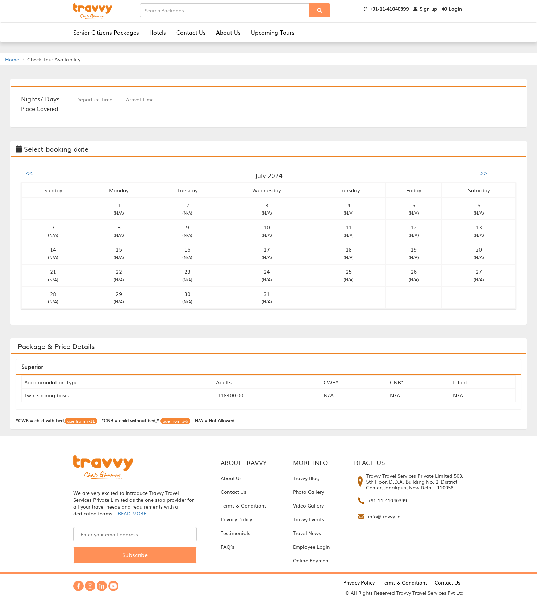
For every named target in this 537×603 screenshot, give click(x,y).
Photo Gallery (308, 491)
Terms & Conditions (244, 505)
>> (483, 172)
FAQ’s (227, 546)
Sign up (425, 8)
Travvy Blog (306, 478)
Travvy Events (308, 519)
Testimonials (235, 532)
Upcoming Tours (273, 32)
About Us (228, 32)
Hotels (157, 32)
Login (452, 8)
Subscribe (135, 555)
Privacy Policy (236, 519)
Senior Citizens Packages (106, 32)
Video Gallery (308, 505)
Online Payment (311, 560)
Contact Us (191, 32)
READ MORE (132, 513)
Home (12, 59)
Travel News (307, 532)
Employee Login (311, 546)
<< (29, 172)
